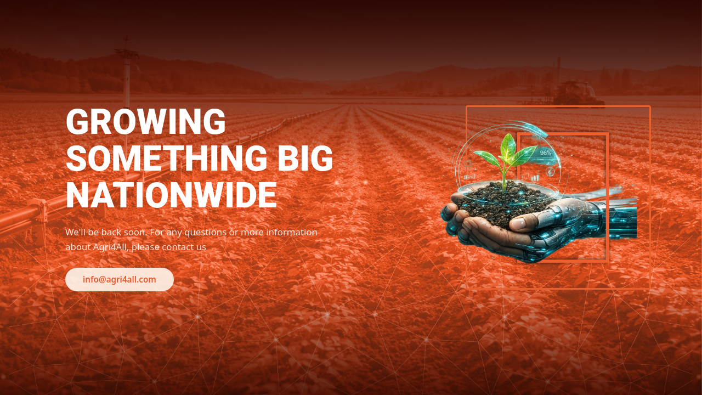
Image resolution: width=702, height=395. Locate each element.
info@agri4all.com (119, 279)
